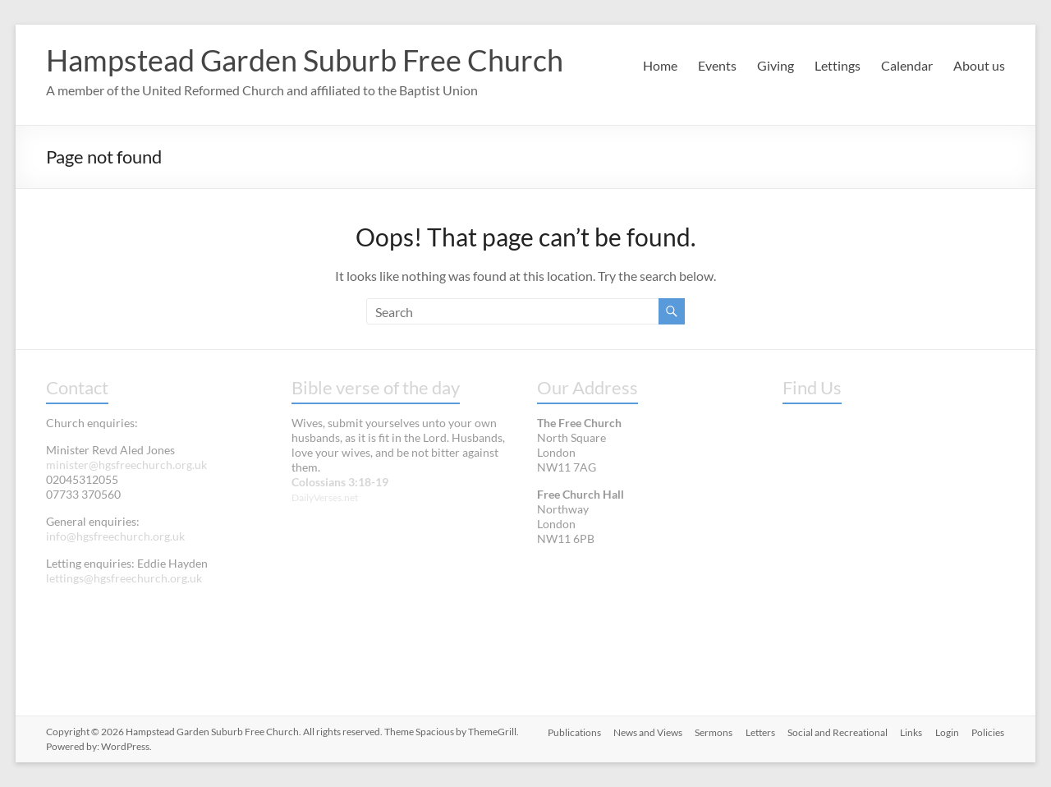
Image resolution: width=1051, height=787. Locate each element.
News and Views (645, 731)
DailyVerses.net (324, 497)
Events (717, 65)
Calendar (907, 65)
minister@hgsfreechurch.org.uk (126, 465)
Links (911, 731)
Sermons (712, 731)
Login (947, 731)
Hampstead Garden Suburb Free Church (304, 60)
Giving (775, 65)
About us (979, 65)
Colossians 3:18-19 (339, 482)
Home (660, 65)
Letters (758, 731)
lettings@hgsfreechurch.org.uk (124, 578)
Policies (988, 731)
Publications (571, 731)
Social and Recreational (837, 731)
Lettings (838, 65)
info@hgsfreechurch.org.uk (115, 536)
